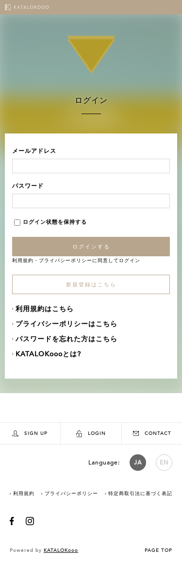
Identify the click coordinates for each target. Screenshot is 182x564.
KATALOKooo (61, 550)
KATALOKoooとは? (48, 354)
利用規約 (22, 261)
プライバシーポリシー (65, 261)
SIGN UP (30, 434)
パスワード (28, 186)
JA (138, 462)
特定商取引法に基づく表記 (140, 494)
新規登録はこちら (91, 285)
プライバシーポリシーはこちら (66, 324)
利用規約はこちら (45, 309)
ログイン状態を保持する (50, 222)
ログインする (91, 246)
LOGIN (91, 433)
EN (164, 462)
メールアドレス (34, 151)
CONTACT (152, 433)
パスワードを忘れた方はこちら (66, 339)
